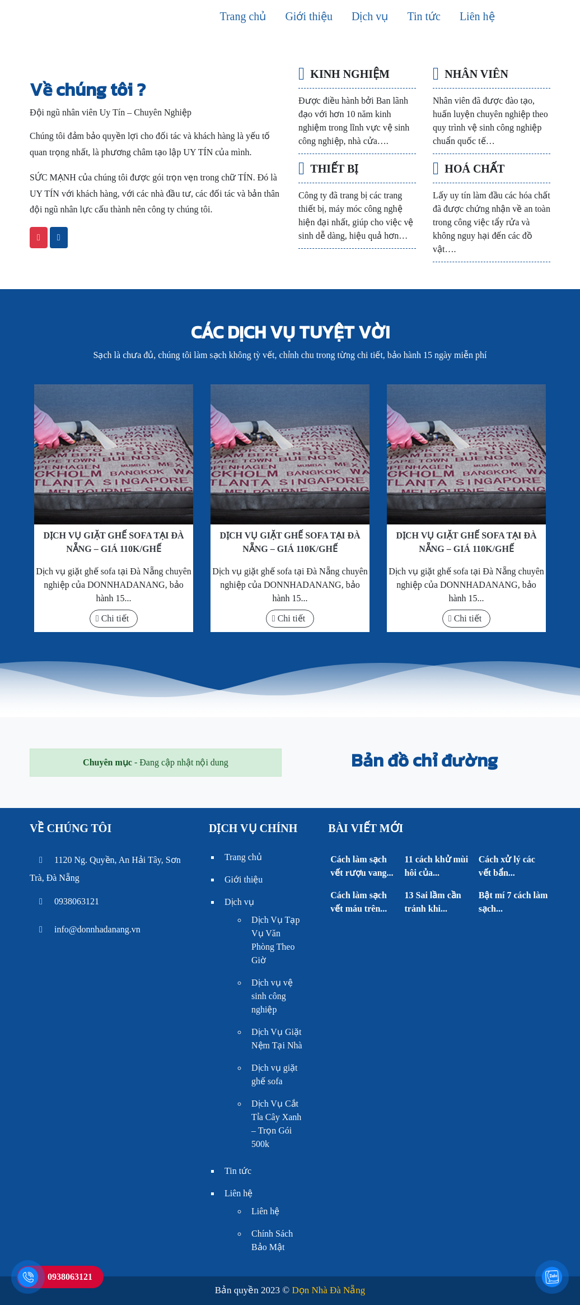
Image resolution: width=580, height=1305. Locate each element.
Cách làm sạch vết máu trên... (358, 901)
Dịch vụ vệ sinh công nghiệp (272, 996)
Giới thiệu (309, 16)
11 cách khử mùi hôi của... (437, 865)
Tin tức (424, 16)
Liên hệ (477, 16)
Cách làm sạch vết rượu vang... (361, 865)
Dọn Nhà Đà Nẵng (328, 1290)
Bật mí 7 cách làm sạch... (513, 901)
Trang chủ (242, 16)
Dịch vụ (370, 16)
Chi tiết (112, 618)
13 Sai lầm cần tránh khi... (433, 901)
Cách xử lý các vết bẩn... (507, 865)
